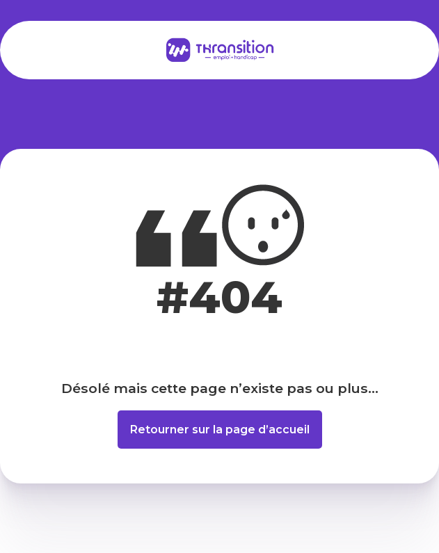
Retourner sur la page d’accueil (220, 429)
